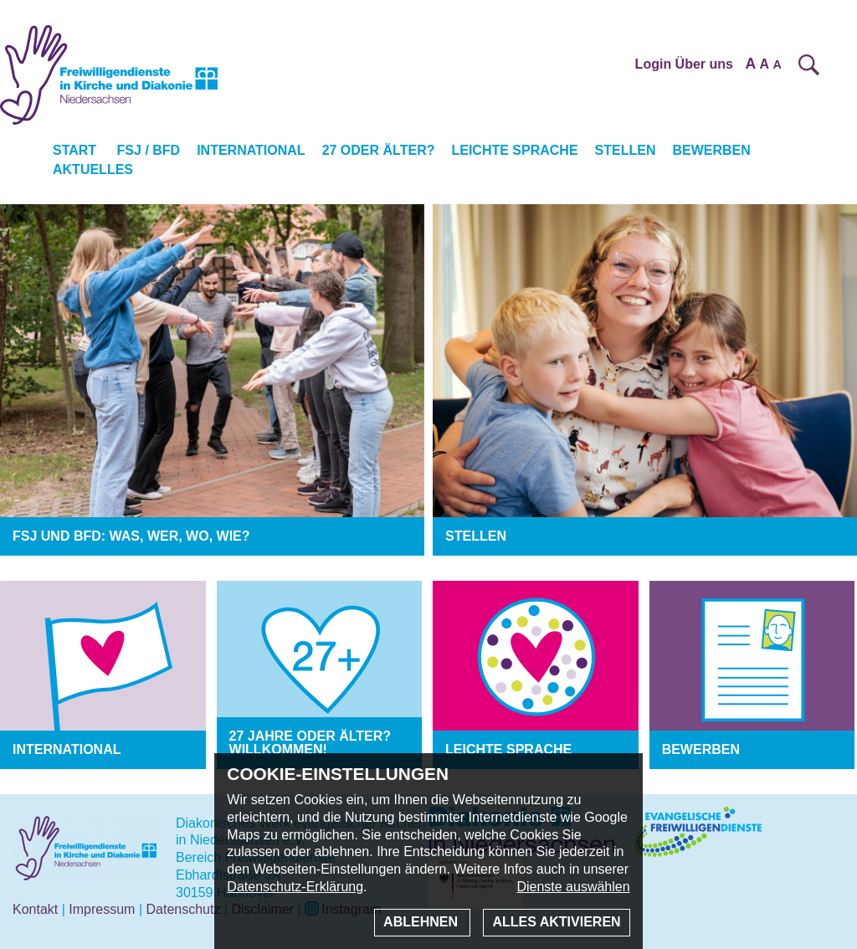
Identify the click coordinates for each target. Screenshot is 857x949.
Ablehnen (422, 922)
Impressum (102, 909)
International (251, 150)
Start (74, 150)
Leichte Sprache (514, 150)
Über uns (704, 64)
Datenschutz (183, 909)
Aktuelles (93, 169)
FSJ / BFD (149, 150)
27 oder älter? (378, 150)
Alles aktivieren (556, 922)
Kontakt (35, 909)
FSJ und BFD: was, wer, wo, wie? (131, 536)
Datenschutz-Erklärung (295, 887)
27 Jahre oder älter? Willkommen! (310, 743)
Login (653, 64)
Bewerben (711, 150)
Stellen (625, 150)
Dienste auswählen (572, 887)
